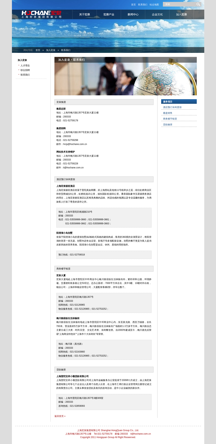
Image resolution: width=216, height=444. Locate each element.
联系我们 (142, 4)
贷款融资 (61, 369)
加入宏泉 (50, 50)
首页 (133, 4)
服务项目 (167, 101)
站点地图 (154, 4)
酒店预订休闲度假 (66, 179)
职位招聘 (25, 70)
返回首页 (59, 416)
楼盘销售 (167, 113)
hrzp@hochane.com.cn (75, 144)
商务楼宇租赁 (63, 268)
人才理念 (25, 65)
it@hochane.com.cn (73, 167)
